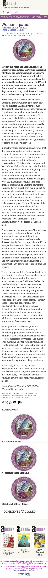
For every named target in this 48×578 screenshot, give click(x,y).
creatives (25, 398)
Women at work (7, 398)
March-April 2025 (24, 551)
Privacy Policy (31, 570)
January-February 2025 (8, 552)
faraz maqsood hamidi (30, 393)
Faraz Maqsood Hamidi (13, 29)
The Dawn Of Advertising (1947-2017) (21, 17)
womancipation (17, 395)
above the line (30, 395)
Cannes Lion (6, 395)
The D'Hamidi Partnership (10, 393)
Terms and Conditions (19, 570)
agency (17, 398)
